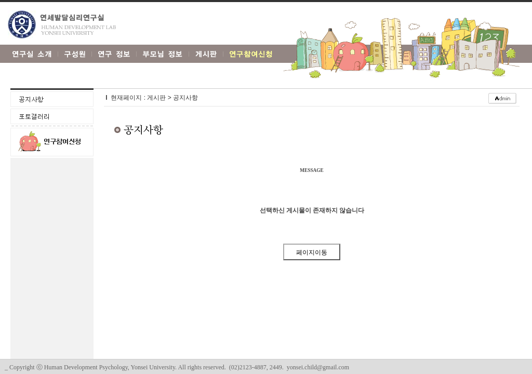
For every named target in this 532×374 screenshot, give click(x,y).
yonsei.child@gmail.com (318, 367)
